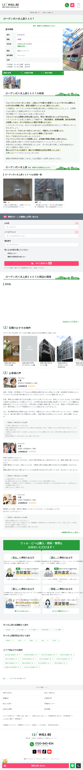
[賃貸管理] (61, 603)
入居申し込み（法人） (38, 716)
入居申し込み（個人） (22, 716)
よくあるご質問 (7, 719)
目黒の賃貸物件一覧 (59, 663)
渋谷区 (20, 640)
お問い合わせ (7, 693)
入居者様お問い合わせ (54, 716)
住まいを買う (7, 703)
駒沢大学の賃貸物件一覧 (48, 654)
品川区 (54, 640)
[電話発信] (78, 765)
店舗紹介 (6, 698)
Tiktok (44, 752)
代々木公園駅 (32, 629)
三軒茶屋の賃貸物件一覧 (29, 654)
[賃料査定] (61, 571)
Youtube (49, 752)
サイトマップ (55, 759)
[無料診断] (23, 571)
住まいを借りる (49, 693)
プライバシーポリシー (42, 759)
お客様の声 (48, 698)
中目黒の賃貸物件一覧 (28, 659)
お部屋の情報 (28, 73)
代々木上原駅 (20, 629)
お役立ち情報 (7, 709)
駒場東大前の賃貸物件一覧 (12, 667)
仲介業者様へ (67, 716)
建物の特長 (7, 73)
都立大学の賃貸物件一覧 (31, 667)
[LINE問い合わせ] (72, 765)
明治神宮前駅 (45, 629)
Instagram (39, 752)
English (34, 725)
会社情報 (47, 709)
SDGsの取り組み (53, 725)
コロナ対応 (42, 725)
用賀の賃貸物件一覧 (27, 663)
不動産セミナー (49, 703)
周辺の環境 (48, 73)
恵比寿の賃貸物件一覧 (66, 654)
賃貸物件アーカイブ (9, 725)
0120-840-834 (67, 5)
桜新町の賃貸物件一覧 (11, 663)
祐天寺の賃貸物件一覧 (45, 659)
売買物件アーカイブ (23, 725)
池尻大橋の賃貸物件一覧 (11, 654)
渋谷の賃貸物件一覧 (43, 663)
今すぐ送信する (43, 263)
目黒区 (31, 640)
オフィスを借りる (8, 716)
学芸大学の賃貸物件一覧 (63, 659)
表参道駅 (8, 629)
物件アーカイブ (28, 759)
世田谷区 (8, 640)
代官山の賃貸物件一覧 (11, 659)
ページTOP (40, 687)
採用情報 (17, 719)
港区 (43, 640)
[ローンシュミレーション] (23, 603)
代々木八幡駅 (57, 629)
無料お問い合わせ (72, 5)
